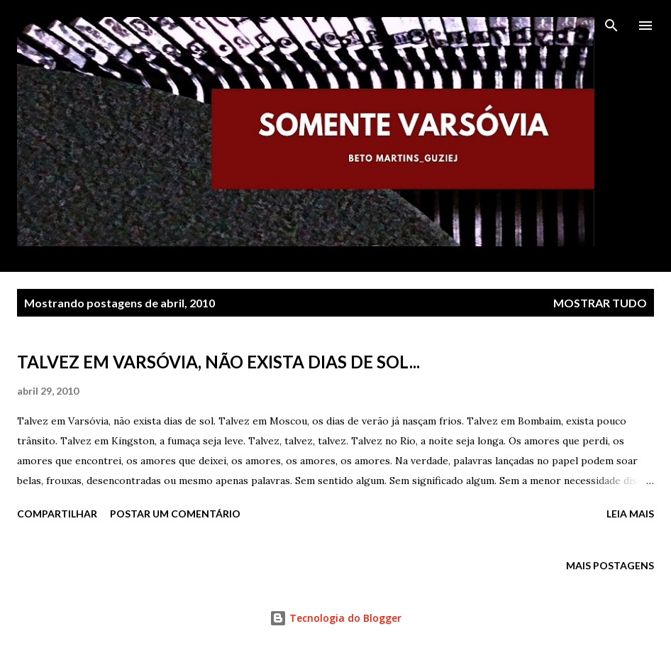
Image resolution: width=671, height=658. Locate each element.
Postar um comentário (175, 514)
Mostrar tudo (600, 302)
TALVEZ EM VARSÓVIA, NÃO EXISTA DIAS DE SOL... (218, 361)
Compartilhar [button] (57, 514)
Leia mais (630, 514)
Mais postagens (610, 565)
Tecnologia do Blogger (335, 618)
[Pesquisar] (611, 25)
